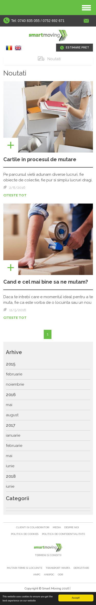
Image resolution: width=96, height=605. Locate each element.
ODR (60, 574)
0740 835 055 (29, 21)
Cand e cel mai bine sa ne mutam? (45, 282)
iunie (10, 466)
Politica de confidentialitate (63, 534)
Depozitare (81, 567)
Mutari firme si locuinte (25, 567)
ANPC (36, 574)
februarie (14, 374)
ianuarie (13, 435)
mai (9, 404)
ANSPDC (49, 574)
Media (57, 527)
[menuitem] (48, 364)
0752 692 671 (54, 21)
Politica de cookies (24, 534)
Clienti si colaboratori (33, 527)
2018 (11, 476)
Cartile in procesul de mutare (39, 159)
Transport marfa (58, 567)
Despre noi (71, 527)
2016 (11, 394)
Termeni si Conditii (48, 555)
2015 (10, 364)
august (12, 415)
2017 (10, 425)
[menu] (48, 425)
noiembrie (15, 384)
